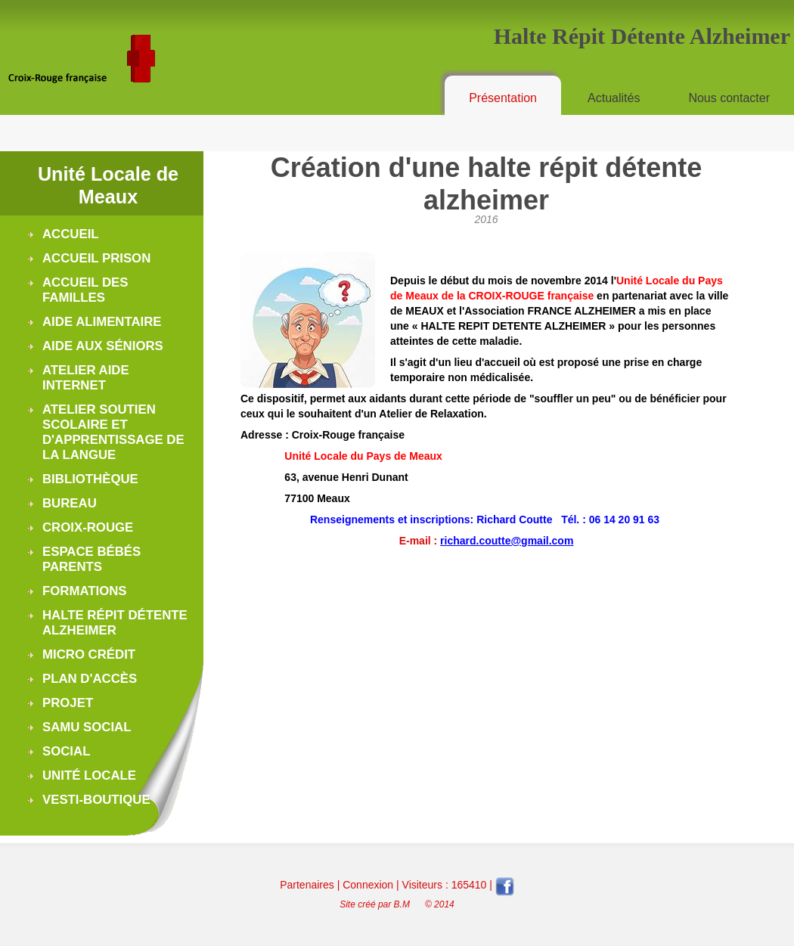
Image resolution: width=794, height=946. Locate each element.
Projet (67, 703)
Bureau (69, 503)
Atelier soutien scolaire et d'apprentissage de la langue (113, 432)
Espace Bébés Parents (91, 559)
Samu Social (86, 727)
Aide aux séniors (102, 346)
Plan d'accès (89, 679)
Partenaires (307, 885)
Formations (84, 591)
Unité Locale (89, 775)
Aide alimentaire (102, 322)
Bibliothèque (90, 479)
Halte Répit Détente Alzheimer (115, 622)
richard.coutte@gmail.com (506, 541)
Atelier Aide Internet (85, 377)
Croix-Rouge (87, 527)
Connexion (368, 885)
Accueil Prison (96, 258)
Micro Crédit (88, 654)
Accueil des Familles (85, 290)
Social (66, 751)
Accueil (70, 234)
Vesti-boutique (96, 799)
